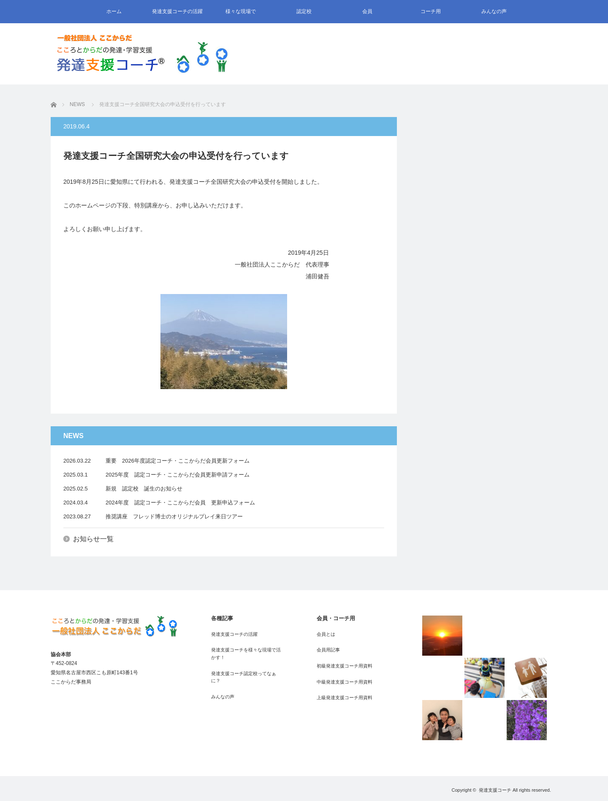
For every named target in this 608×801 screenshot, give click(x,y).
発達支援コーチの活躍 (177, 11)
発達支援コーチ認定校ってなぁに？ (243, 677)
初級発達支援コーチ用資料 (344, 665)
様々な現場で (240, 11)
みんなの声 (494, 11)
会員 (367, 11)
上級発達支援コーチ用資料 (344, 697)
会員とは (326, 634)
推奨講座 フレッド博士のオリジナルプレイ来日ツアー (174, 516)
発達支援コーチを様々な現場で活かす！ (246, 653)
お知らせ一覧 (93, 538)
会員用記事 (328, 649)
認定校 (304, 11)
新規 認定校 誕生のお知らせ (144, 488)
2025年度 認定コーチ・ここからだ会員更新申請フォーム (178, 474)
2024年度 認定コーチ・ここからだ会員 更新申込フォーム (180, 502)
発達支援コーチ (495, 790)
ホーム (114, 11)
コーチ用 (431, 11)
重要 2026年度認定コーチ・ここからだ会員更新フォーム (178, 460)
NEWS (77, 104)
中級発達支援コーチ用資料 (344, 681)
